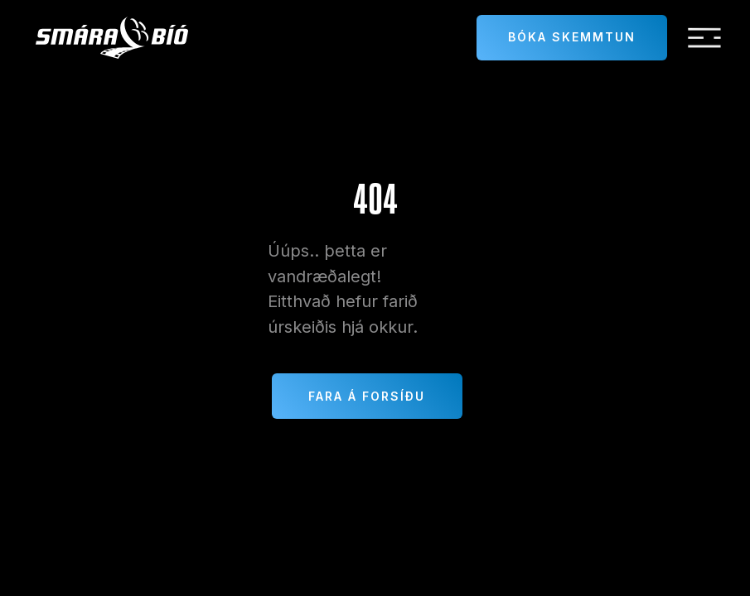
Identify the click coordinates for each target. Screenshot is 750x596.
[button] (704, 38)
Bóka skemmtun (572, 37)
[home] (112, 37)
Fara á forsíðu (366, 396)
